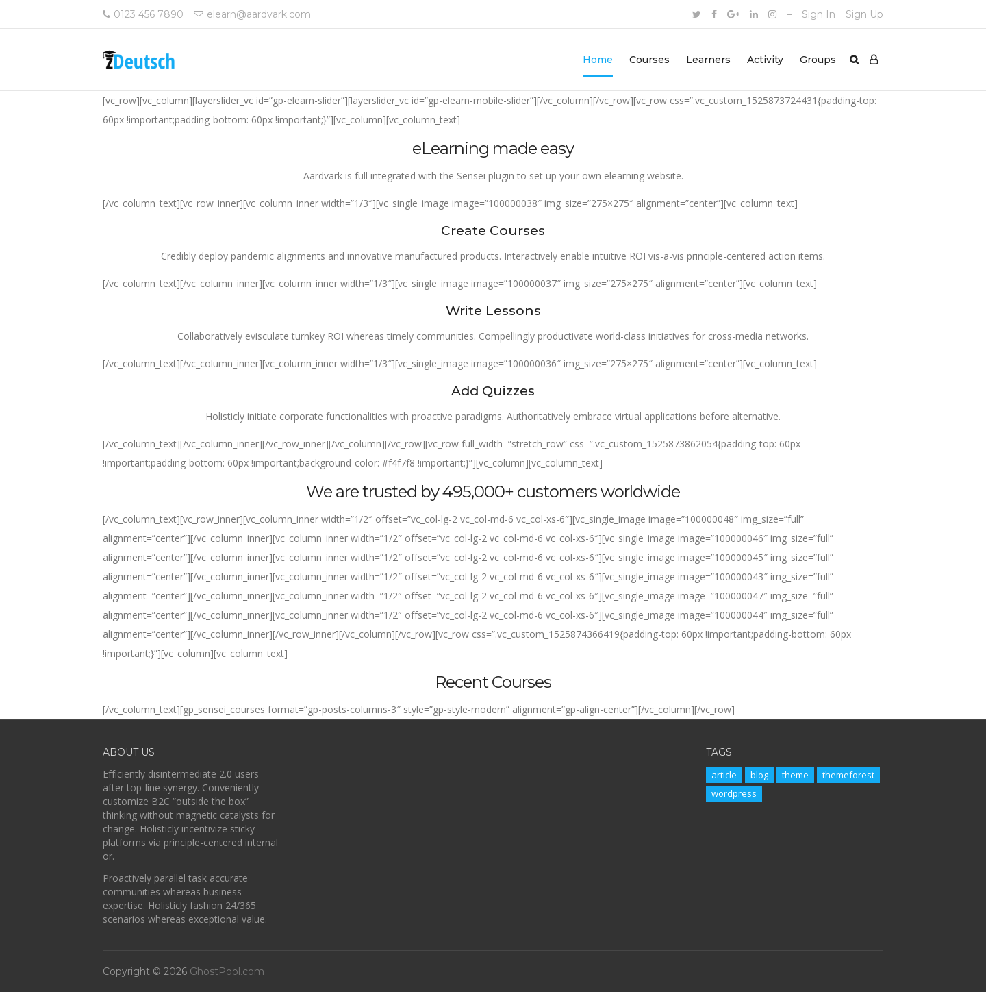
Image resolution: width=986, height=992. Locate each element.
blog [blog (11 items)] (759, 775)
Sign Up (864, 14)
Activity (765, 59)
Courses (649, 59)
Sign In (818, 14)
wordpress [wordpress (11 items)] (734, 793)
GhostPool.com (227, 971)
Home (598, 59)
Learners (708, 59)
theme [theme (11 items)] (795, 775)
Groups (818, 59)
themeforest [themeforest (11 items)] (848, 775)
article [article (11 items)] (724, 775)
